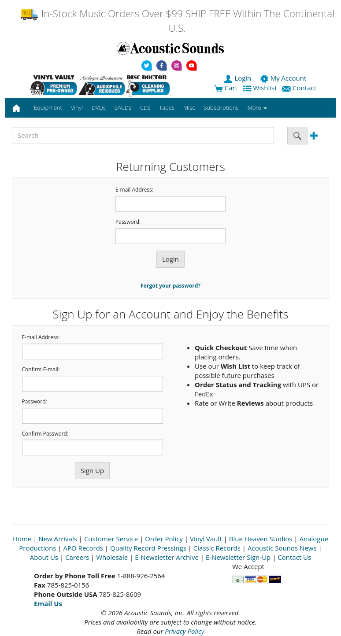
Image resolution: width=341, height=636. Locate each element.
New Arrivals (57, 538)
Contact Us (294, 557)
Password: (128, 222)
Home (22, 538)
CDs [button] (145, 107)
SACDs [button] (123, 107)
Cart (225, 87)
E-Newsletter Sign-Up (238, 557)
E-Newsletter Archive (167, 557)
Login (238, 78)
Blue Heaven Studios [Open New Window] (261, 538)
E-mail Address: (134, 189)
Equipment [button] (48, 107)
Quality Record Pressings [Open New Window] (148, 548)
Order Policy (164, 538)
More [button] (257, 107)
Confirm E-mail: (41, 369)
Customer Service (111, 538)
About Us (44, 557)
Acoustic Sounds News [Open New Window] (282, 548)
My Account (284, 78)
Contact (300, 87)
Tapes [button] (166, 107)
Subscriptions (221, 107)
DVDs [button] (99, 107)
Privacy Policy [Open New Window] (184, 631)
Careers (77, 557)
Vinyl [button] (77, 107)
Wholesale (112, 557)
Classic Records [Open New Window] (217, 548)
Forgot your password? (170, 285)
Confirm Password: (45, 433)
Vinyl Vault (206, 538)
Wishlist (261, 87)
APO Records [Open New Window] (83, 548)
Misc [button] (189, 107)
